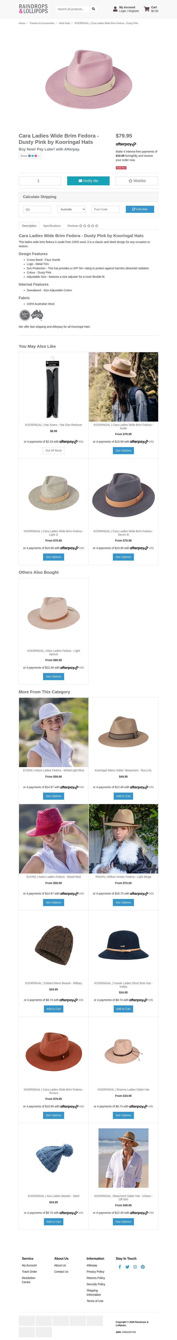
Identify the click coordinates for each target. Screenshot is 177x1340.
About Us (60, 1265)
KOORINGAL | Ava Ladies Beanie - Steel (53, 1196)
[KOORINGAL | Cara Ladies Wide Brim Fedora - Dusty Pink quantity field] (40, 180)
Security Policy (96, 1284)
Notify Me (88, 181)
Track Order (29, 1271)
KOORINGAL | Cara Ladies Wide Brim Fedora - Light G (54, 533)
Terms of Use (95, 1301)
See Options (123, 450)
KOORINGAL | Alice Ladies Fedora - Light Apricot (53, 652)
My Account (29, 1265)
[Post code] (106, 209)
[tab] (29, 226)
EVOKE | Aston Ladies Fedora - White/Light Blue (53, 770)
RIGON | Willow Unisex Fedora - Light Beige (123, 876)
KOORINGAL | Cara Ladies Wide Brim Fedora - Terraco (54, 1091)
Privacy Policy (95, 1271)
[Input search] (72, 9)
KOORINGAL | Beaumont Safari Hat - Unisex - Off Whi (123, 1197)
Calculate (140, 209)
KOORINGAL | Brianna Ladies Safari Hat (123, 1089)
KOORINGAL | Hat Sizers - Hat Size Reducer (53, 424)
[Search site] (93, 9)
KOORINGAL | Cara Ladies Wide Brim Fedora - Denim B (123, 533)
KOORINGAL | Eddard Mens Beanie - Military (53, 983)
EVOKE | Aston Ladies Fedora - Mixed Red (53, 876)
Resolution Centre (28, 1280)
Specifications (52, 225)
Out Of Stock (54, 450)
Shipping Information (94, 1292)
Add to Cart (123, 796)
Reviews (83, 225)
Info (80, 441)
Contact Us (61, 1271)
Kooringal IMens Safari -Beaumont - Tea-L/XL (123, 770)
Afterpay (92, 1265)
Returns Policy (96, 1278)
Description (29, 225)
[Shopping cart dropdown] (151, 9)
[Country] (71, 209)
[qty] (37, 209)
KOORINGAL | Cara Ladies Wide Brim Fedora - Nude (123, 426)
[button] (126, 9)
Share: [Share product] (29, 156)
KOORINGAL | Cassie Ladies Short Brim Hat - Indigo (123, 985)
